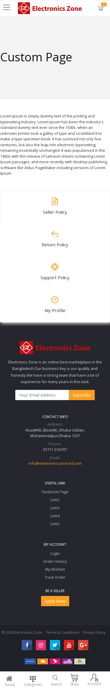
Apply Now (55, 601)
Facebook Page (55, 491)
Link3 (55, 508)
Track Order (55, 577)
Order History (55, 561)
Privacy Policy (94, 632)
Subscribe (82, 395)
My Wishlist (55, 569)
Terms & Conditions (62, 632)
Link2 (55, 499)
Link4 (55, 515)
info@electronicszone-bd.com (55, 463)
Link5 (55, 523)
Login (55, 553)
